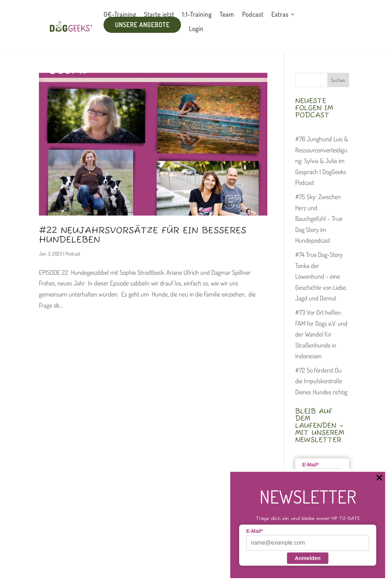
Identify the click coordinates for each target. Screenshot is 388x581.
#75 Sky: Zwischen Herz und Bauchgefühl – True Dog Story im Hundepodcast (318, 218)
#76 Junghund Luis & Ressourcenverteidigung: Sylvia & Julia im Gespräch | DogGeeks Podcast (321, 160)
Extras (279, 14)
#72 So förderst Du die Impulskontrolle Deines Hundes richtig (321, 381)
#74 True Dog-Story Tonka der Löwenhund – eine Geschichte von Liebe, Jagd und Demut (321, 276)
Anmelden (308, 558)
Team (227, 14)
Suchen (338, 80)
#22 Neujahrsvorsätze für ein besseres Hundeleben (142, 235)
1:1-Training (197, 14)
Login (196, 28)
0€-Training (120, 14)
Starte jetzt (159, 14)
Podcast (252, 14)
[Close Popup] (379, 478)
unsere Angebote (142, 25)
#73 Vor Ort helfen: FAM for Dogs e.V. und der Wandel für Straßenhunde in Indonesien (321, 334)
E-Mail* (254, 531)
